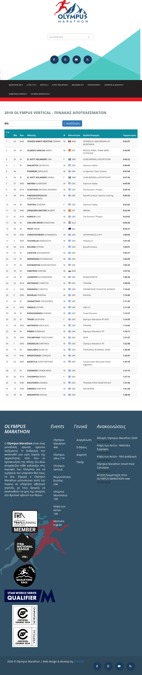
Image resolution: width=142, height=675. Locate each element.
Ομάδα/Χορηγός (91, 135)
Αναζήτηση (72, 123)
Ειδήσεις (82, 447)
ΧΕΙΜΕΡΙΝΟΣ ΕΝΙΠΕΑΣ (17, 95)
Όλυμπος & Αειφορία (113, 86)
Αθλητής (31, 135)
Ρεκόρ (80, 462)
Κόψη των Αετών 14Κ (59, 510)
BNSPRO (79, 661)
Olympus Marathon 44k (59, 443)
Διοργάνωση (84, 440)
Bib (6, 123)
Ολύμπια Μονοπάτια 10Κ (60, 495)
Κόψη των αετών (60, 86)
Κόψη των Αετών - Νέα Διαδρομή (116, 456)
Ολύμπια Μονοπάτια (40, 95)
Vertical (43, 86)
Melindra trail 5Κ (58, 523)
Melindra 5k (77, 86)
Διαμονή (82, 454)
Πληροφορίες (94, 86)
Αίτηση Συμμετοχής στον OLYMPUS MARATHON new (113, 476)
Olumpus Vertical (59, 467)
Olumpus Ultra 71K (59, 456)
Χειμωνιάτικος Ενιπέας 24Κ (60, 480)
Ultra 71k (31, 86)
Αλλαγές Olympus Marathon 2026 (117, 438)
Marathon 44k (15, 86)
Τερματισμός (129, 135)
